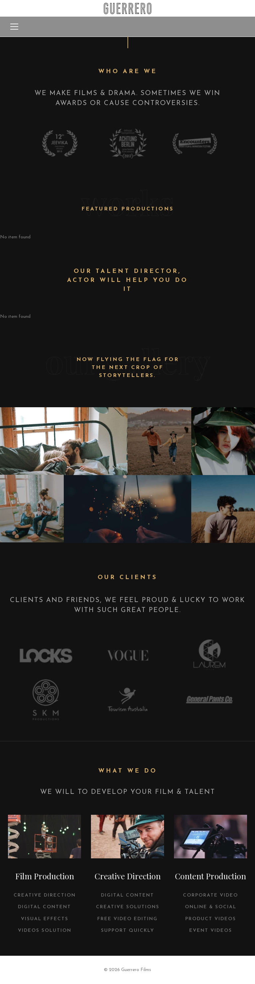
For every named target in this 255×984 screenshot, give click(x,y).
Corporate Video (210, 895)
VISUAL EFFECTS (44, 919)
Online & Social (210, 907)
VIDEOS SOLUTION (44, 930)
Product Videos (210, 919)
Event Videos (210, 930)
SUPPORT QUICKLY (127, 930)
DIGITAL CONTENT (44, 907)
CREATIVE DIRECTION (45, 895)
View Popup (64, 441)
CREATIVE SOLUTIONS (127, 907)
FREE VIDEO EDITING (127, 919)
